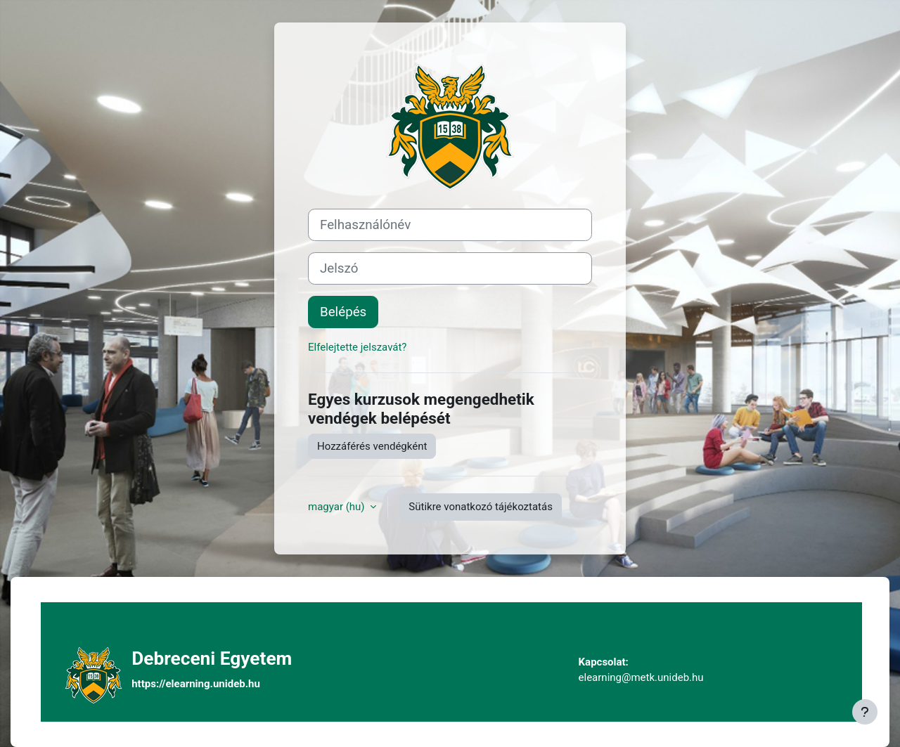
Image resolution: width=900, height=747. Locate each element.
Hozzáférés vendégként (372, 446)
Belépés (343, 312)
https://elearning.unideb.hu (195, 683)
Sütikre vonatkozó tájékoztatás (481, 506)
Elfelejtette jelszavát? (357, 347)
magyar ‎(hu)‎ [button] (337, 506)
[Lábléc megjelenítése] (865, 712)
